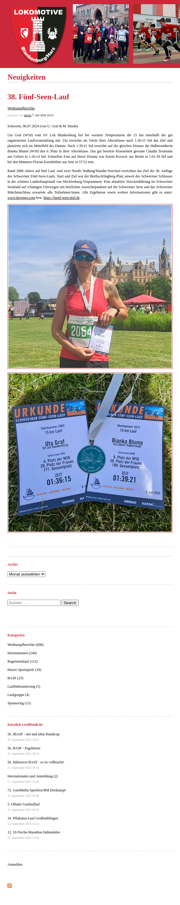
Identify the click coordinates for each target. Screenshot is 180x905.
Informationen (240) (22, 653)
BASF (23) (15, 678)
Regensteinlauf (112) (22, 661)
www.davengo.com (21, 198)
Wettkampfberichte (21, 108)
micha (27, 115)
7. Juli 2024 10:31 (42, 115)
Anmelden (14, 864)
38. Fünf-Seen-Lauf (38, 97)
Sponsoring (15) (19, 703)
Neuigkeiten (26, 77)
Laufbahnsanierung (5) (23, 686)
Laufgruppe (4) (18, 695)
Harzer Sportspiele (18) (24, 670)
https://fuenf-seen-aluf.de (62, 198)
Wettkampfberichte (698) (25, 645)
